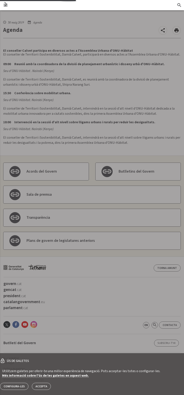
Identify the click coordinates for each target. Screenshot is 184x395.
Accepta (41, 386)
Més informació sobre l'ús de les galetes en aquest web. (45, 375)
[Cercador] (179, 5)
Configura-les (14, 386)
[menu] (5, 5)
